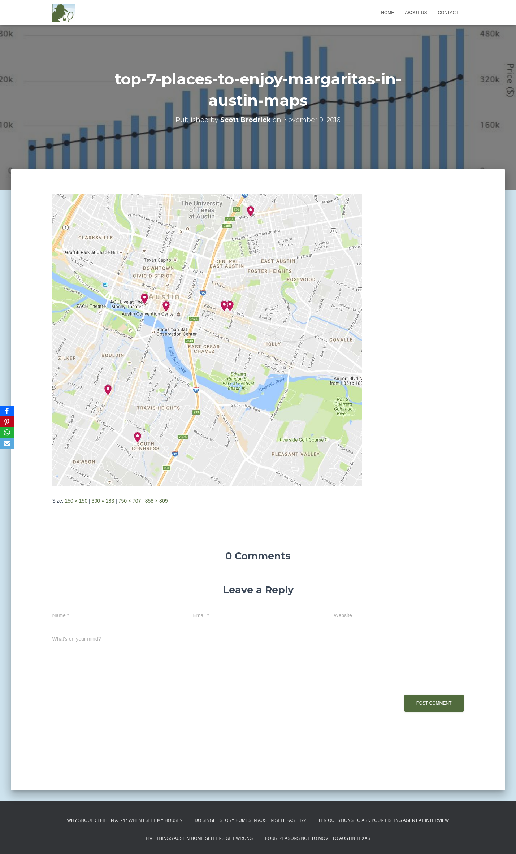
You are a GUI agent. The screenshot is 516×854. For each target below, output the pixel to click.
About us (416, 12)
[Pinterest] (7, 421)
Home (387, 12)
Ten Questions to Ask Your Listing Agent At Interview (383, 820)
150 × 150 (76, 501)
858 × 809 (156, 501)
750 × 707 (129, 501)
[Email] (7, 443)
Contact (448, 12)
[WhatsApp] (7, 432)
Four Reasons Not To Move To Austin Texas (317, 838)
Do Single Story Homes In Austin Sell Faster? (250, 820)
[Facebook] (7, 411)
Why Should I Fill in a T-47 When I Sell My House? (125, 820)
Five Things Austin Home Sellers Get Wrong (199, 838)
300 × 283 (103, 501)
